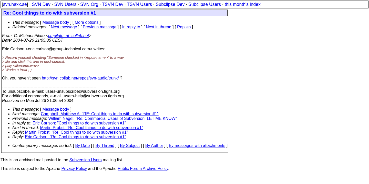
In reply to (131, 27)
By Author (154, 145)
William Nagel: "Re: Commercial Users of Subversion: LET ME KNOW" (112, 118)
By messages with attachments (197, 145)
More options (87, 22)
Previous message (100, 27)
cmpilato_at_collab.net (68, 35)
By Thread (105, 145)
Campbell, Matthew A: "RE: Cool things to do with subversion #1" (100, 114)
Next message (64, 27)
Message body (55, 22)
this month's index (243, 4)
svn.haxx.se (15, 4)
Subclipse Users (204, 4)
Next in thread (158, 27)
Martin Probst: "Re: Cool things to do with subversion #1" (91, 127)
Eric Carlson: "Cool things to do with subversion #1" (79, 123)
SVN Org (89, 4)
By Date (82, 145)
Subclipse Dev (170, 4)
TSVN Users (139, 4)
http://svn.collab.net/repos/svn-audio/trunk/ (80, 78)
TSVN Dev (112, 4)
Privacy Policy (74, 168)
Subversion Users (85, 160)
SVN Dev (41, 4)
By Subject (129, 145)
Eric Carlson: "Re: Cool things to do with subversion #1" (75, 137)
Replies (184, 27)
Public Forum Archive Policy (143, 168)
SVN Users (65, 4)
